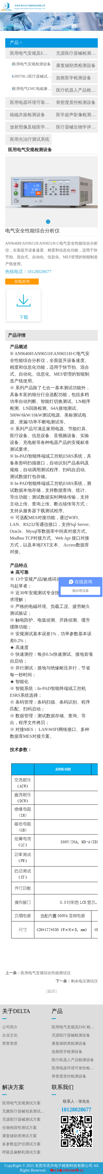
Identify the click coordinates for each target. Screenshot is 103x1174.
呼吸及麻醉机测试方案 (21, 1152)
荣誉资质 (10, 1043)
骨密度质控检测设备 (76, 102)
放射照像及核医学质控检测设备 (31, 127)
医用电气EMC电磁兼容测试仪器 (32, 89)
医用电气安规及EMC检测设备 (31, 53)
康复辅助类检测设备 (76, 65)
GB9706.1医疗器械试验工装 (32, 76)
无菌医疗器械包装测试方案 (24, 1111)
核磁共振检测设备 (27, 114)
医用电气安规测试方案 (21, 1103)
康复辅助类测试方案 (19, 1136)
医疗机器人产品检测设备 (77, 90)
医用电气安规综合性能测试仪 (46, 973)
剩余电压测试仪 (84, 981)
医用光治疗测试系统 (29, 139)
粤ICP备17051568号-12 (66, 1170)
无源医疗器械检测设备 (77, 53)
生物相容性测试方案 (19, 1128)
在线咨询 (22, 281)
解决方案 (13, 1087)
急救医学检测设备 (73, 77)
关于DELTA (16, 1011)
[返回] (51, 991)
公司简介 (10, 1027)
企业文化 (10, 1035)
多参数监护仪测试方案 (21, 1144)
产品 (57, 1011)
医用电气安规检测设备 (31, 64)
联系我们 (63, 1087)
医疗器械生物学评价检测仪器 (77, 127)
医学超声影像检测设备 (77, 114)
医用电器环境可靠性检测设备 (31, 102)
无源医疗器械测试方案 (21, 1119)
